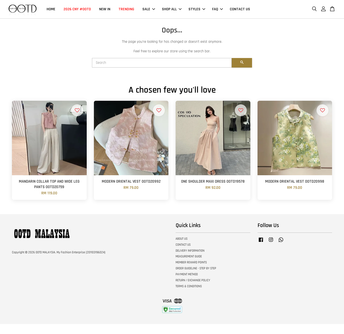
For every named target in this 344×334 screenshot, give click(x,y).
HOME (51, 9)
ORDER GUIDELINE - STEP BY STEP (196, 268)
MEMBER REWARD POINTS (191, 263)
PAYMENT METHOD (187, 274)
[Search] (162, 63)
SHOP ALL (172, 9)
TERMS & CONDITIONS (189, 286)
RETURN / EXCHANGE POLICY (193, 280)
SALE (148, 9)
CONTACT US (240, 9)
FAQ (217, 9)
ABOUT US (182, 239)
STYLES (196, 9)
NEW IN (104, 9)
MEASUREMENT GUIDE (189, 257)
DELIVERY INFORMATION (190, 251)
